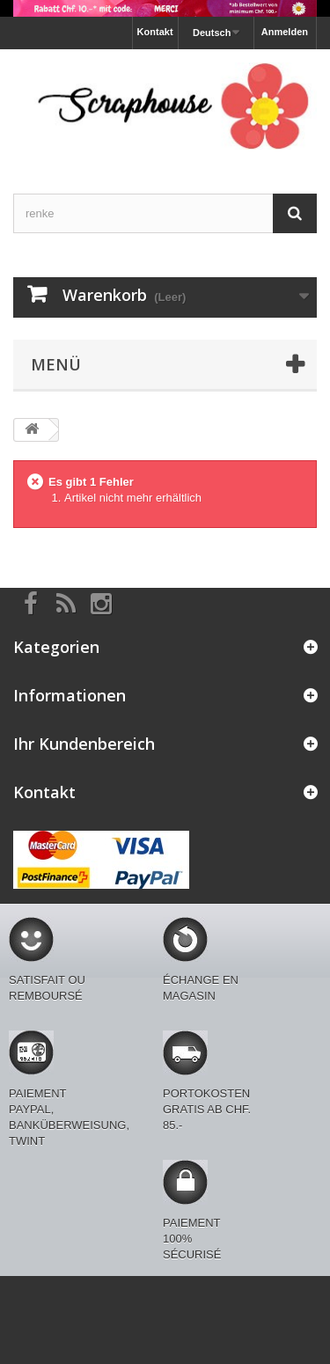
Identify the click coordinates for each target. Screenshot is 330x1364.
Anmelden (284, 31)
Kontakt (155, 31)
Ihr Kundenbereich (84, 743)
